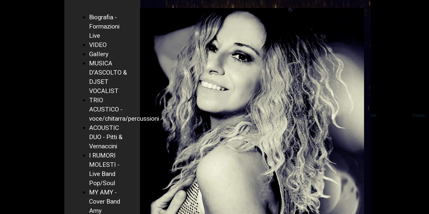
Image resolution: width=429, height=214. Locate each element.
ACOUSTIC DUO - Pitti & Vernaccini (105, 137)
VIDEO (98, 45)
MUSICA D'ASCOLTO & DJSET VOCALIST (108, 77)
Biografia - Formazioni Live (104, 26)
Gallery (98, 54)
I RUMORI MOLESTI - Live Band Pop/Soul (104, 169)
